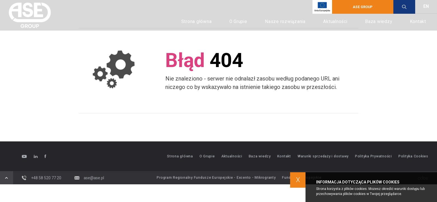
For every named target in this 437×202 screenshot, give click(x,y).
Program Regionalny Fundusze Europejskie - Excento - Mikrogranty (216, 177)
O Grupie (238, 21)
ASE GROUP (362, 7)
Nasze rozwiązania (285, 21)
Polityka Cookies (413, 156)
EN (426, 6)
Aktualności (335, 21)
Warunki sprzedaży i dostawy (323, 156)
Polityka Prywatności (373, 156)
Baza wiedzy (378, 21)
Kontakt (418, 21)
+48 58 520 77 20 (41, 177)
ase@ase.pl (89, 178)
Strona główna (196, 21)
